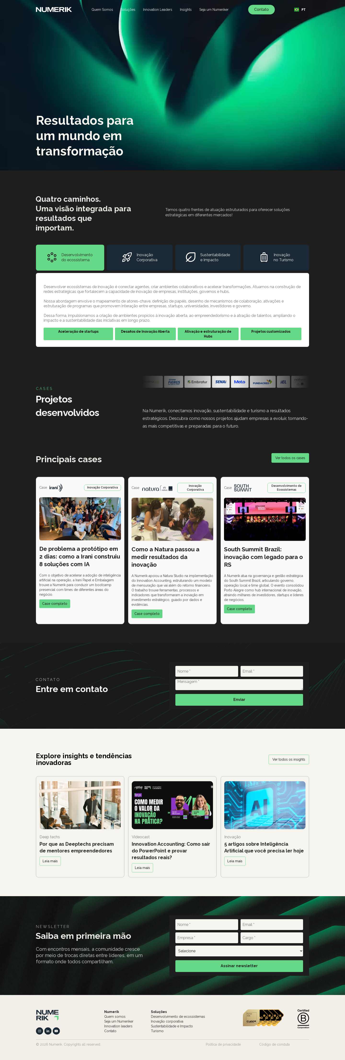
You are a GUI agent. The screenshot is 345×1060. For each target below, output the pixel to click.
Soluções (128, 10)
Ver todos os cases (290, 458)
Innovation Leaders (157, 10)
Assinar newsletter (239, 966)
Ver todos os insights (288, 759)
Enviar (239, 699)
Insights (186, 10)
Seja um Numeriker (214, 10)
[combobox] (300, 9)
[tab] (70, 258)
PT (299, 9)
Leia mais (50, 864)
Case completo (54, 607)
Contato (261, 9)
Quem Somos (102, 10)
